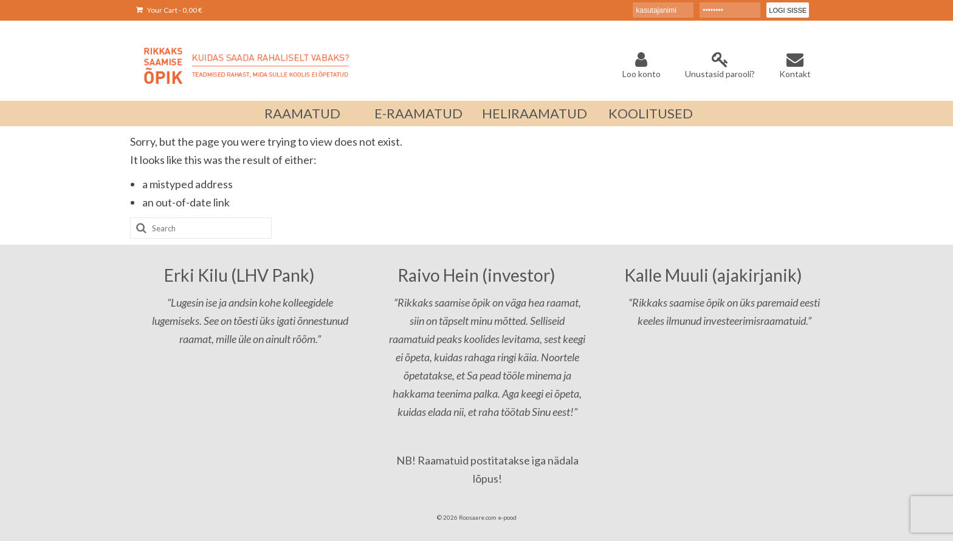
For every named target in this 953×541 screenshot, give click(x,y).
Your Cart (169, 10)
